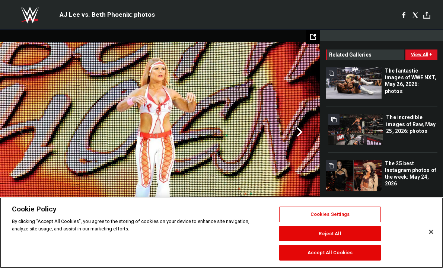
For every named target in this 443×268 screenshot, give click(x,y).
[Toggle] (427, 15)
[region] (221, 232)
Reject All (330, 233)
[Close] (431, 232)
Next (298, 132)
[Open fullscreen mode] (313, 37)
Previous (21, 132)
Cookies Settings (330, 214)
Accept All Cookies (330, 252)
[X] (415, 15)
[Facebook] (403, 15)
